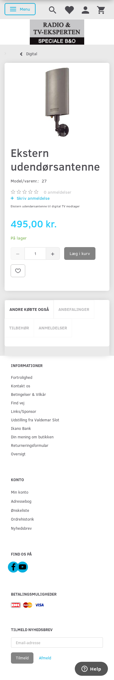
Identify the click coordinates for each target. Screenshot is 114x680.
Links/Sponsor (23, 411)
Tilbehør (19, 328)
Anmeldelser (53, 328)
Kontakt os (20, 385)
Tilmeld (22, 658)
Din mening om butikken (32, 436)
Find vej (17, 402)
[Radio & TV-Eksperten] (57, 32)
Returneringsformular (29, 445)
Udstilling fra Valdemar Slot (35, 419)
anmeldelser (57, 192)
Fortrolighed (21, 377)
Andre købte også (29, 309)
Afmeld (45, 658)
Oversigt (18, 453)
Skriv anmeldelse (33, 198)
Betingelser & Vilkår (28, 394)
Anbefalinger (73, 309)
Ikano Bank (21, 428)
